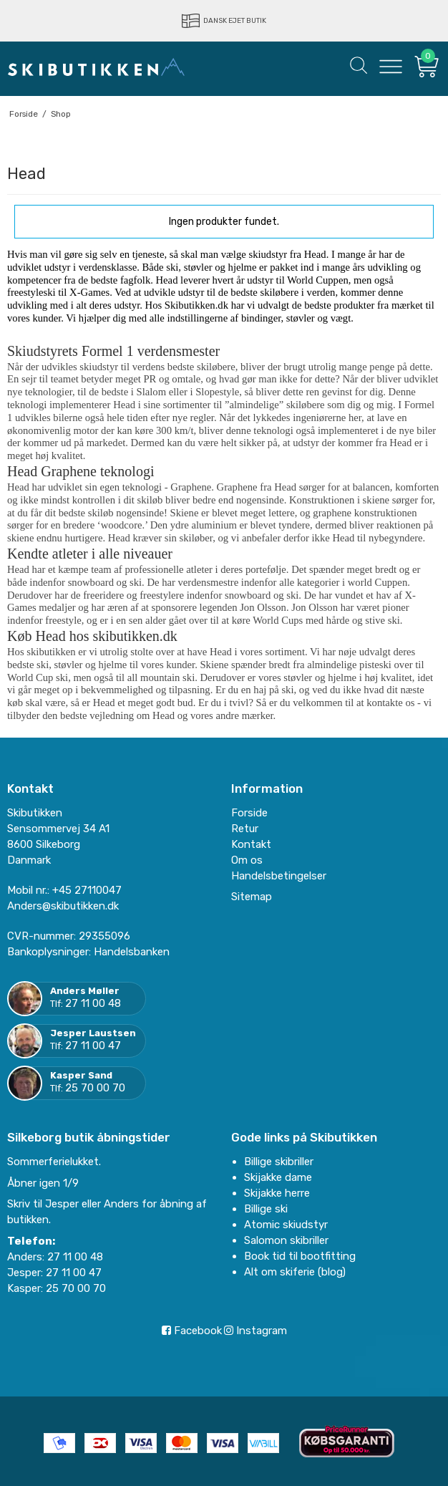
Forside (249, 812)
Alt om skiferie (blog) (295, 1271)
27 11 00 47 (93, 1045)
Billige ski (266, 1208)
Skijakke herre (277, 1193)
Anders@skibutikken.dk (63, 905)
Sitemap (251, 896)
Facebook (192, 1330)
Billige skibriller (278, 1161)
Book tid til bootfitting (300, 1256)
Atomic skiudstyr (286, 1224)
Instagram (255, 1330)
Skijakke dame (278, 1177)
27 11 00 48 (93, 1003)
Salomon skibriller (286, 1240)
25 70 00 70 (95, 1087)
